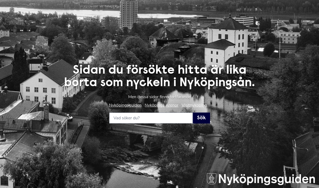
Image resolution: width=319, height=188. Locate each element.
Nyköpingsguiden (125, 105)
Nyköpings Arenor (162, 105)
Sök (201, 118)
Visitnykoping (194, 105)
